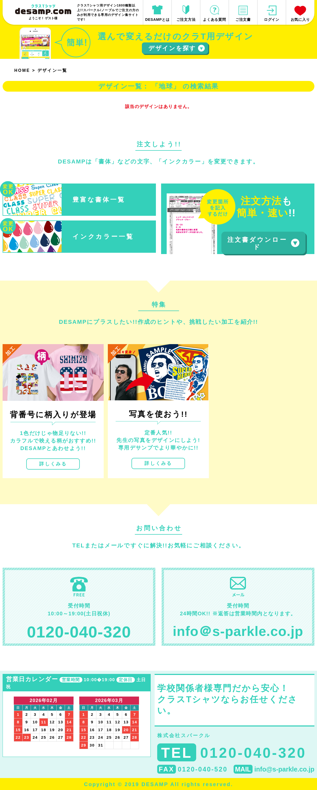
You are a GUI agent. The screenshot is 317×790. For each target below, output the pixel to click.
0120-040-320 (79, 632)
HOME (22, 70)
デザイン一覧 (52, 70)
